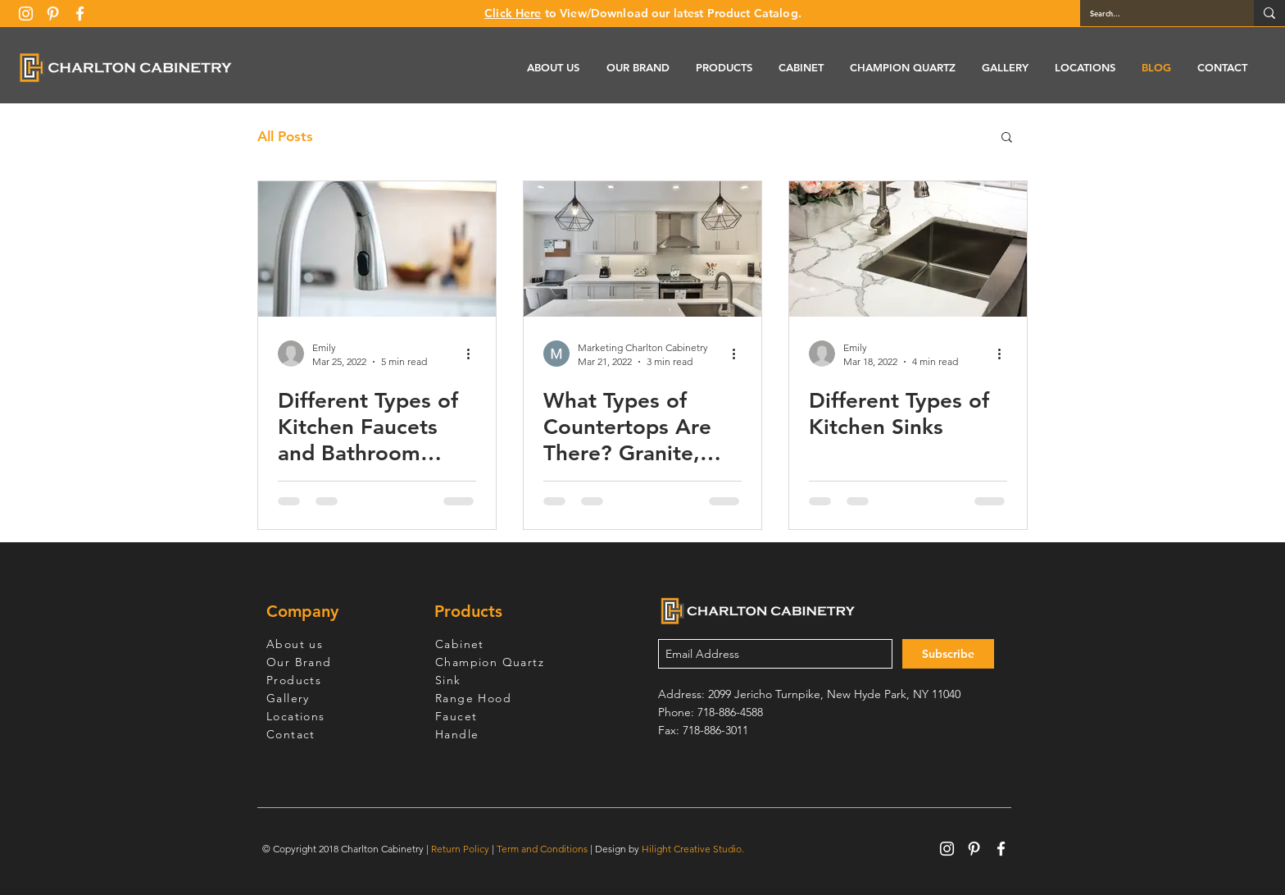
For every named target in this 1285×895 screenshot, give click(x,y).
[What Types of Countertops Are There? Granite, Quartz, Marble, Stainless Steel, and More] (642, 249)
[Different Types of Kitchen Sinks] (908, 249)
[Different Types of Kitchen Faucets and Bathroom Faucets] (377, 249)
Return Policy (460, 848)
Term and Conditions (542, 848)
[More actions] (474, 353)
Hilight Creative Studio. (693, 848)
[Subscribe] (948, 654)
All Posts (285, 136)
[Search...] (1154, 13)
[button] (1007, 138)
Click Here (512, 13)
